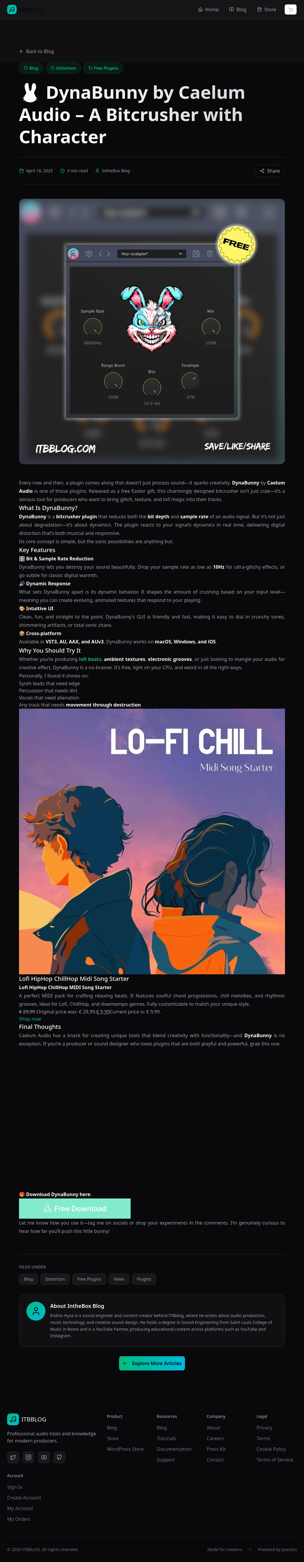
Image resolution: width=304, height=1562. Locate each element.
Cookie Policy (271, 1449)
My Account (20, 1508)
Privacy (264, 1427)
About (213, 1427)
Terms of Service (274, 1459)
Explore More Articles (152, 1363)
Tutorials (166, 1438)
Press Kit (216, 1449)
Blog (112, 1427)
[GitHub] (59, 1457)
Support (166, 1459)
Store (113, 1438)
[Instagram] (28, 1457)
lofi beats (90, 659)
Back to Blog (36, 51)
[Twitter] (13, 1457)
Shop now (30, 1019)
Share (270, 171)
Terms (263, 1438)
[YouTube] (44, 1457)
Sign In (15, 1487)
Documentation (174, 1449)
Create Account (24, 1497)
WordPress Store (125, 1449)
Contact (215, 1459)
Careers (215, 1438)
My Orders (19, 1519)
